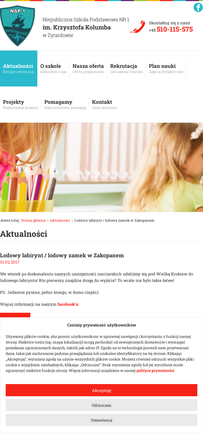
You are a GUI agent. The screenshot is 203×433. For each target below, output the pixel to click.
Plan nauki (166, 68)
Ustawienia (101, 420)
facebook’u (67, 304)
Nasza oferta (88, 68)
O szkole (53, 68)
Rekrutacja (126, 68)
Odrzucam (101, 405)
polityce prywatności (155, 370)
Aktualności (18, 68)
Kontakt (104, 104)
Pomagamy (65, 104)
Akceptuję (101, 390)
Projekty (20, 104)
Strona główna (33, 220)
